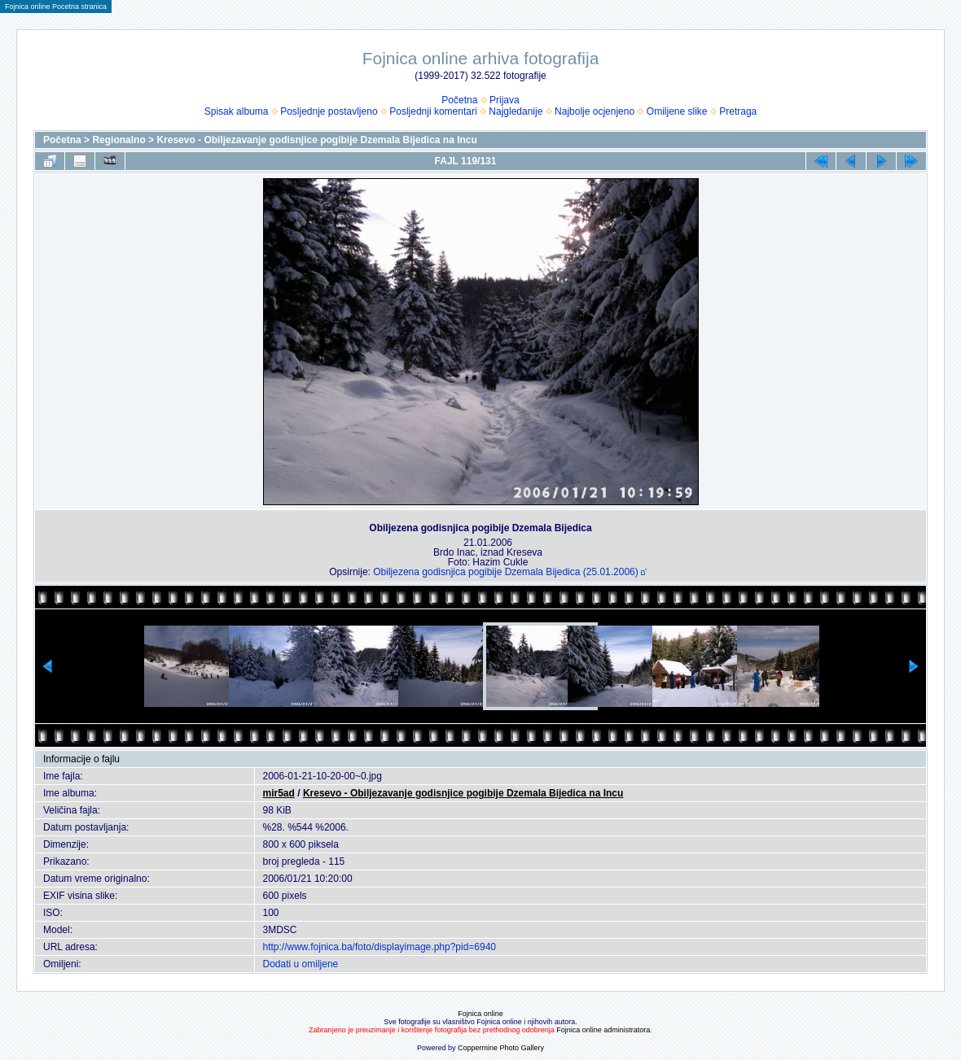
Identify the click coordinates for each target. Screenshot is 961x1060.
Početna (459, 100)
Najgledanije (515, 111)
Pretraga (738, 111)
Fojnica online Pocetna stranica (56, 6)
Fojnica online (480, 1014)
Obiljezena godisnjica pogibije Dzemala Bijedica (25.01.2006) (505, 572)
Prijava (504, 100)
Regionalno (118, 140)
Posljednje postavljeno (328, 111)
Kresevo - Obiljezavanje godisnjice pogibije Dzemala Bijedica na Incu (316, 140)
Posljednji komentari (432, 111)
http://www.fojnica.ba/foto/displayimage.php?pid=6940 (380, 947)
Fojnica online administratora (603, 1030)
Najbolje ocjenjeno (594, 111)
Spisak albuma (236, 111)
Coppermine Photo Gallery (501, 1048)
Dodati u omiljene (301, 964)
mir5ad (279, 793)
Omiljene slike (677, 111)
